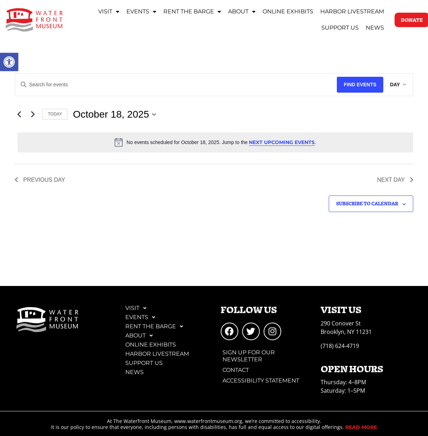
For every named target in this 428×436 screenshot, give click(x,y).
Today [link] (55, 114)
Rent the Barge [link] (192, 11)
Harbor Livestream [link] (352, 11)
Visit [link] (108, 11)
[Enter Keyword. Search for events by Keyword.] (174, 85)
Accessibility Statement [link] (260, 380)
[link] (9, 62)
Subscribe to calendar (367, 203)
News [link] (375, 27)
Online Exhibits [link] (288, 11)
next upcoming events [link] (282, 142)
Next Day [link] (395, 180)
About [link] (242, 11)
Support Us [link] (340, 27)
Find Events (356, 84)
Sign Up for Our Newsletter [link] (248, 356)
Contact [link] (235, 370)
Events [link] (141, 11)
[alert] (215, 142)
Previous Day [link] (40, 180)
